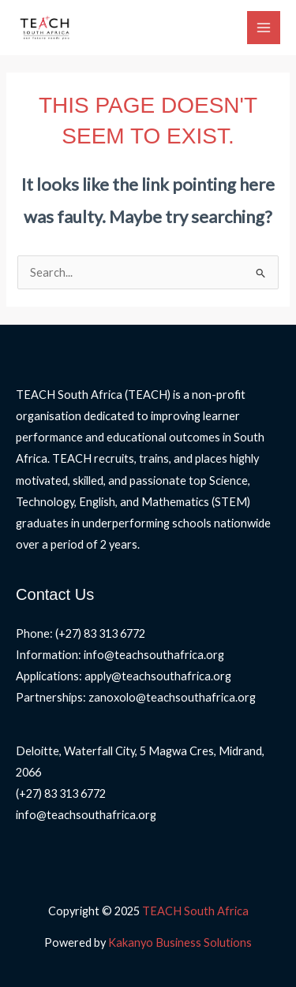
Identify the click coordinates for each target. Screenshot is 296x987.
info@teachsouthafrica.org (86, 814)
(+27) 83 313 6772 (61, 793)
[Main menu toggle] (263, 27)
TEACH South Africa (195, 911)
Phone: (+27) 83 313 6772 (80, 633)
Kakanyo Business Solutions (180, 942)
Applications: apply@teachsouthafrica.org (123, 676)
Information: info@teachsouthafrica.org (120, 654)
